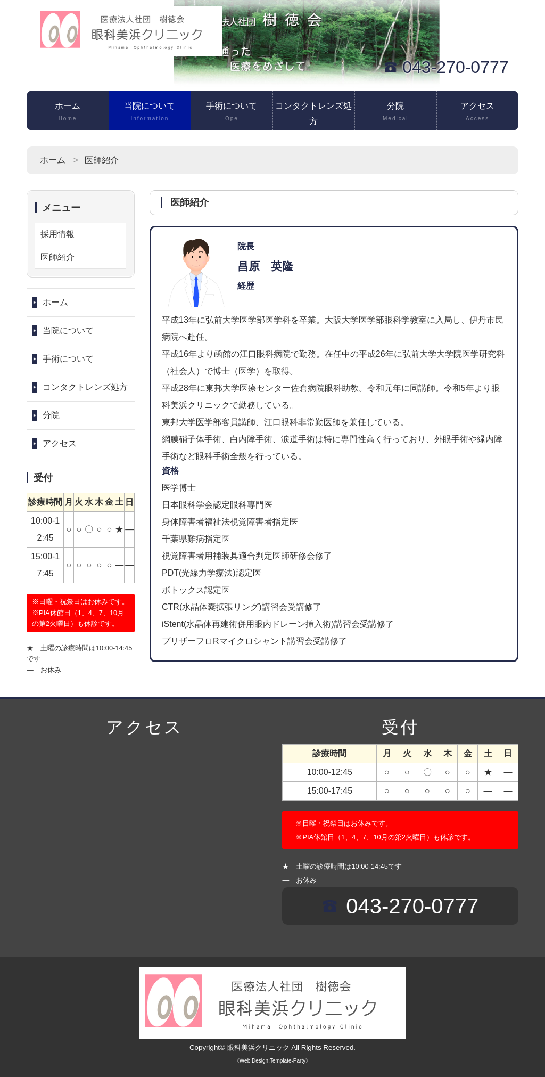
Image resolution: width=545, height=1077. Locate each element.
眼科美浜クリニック (258, 1047)
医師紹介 (57, 257)
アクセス (477, 112)
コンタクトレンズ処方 (313, 115)
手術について (231, 112)
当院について (150, 112)
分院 (395, 112)
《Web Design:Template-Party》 (272, 1061)
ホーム (68, 112)
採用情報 (57, 234)
